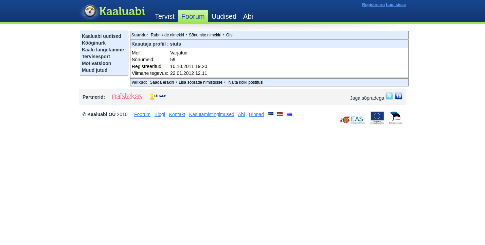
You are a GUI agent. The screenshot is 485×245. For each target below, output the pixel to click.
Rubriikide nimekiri (167, 35)
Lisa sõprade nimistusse (200, 82)
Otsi (229, 35)
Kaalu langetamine (103, 49)
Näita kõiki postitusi (246, 82)
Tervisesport (96, 56)
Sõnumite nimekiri (205, 35)
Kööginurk (94, 43)
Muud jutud (94, 70)
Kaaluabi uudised (101, 36)
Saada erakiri (162, 82)
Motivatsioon (96, 63)
